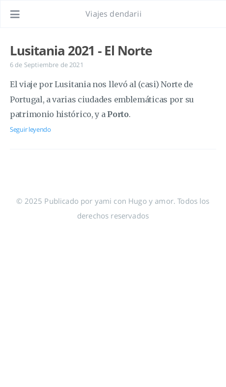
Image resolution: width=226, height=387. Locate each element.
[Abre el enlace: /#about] (209, 14)
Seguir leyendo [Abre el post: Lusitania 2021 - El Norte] (30, 129)
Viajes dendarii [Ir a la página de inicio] (113, 13)
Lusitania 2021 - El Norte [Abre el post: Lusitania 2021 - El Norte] (81, 50)
